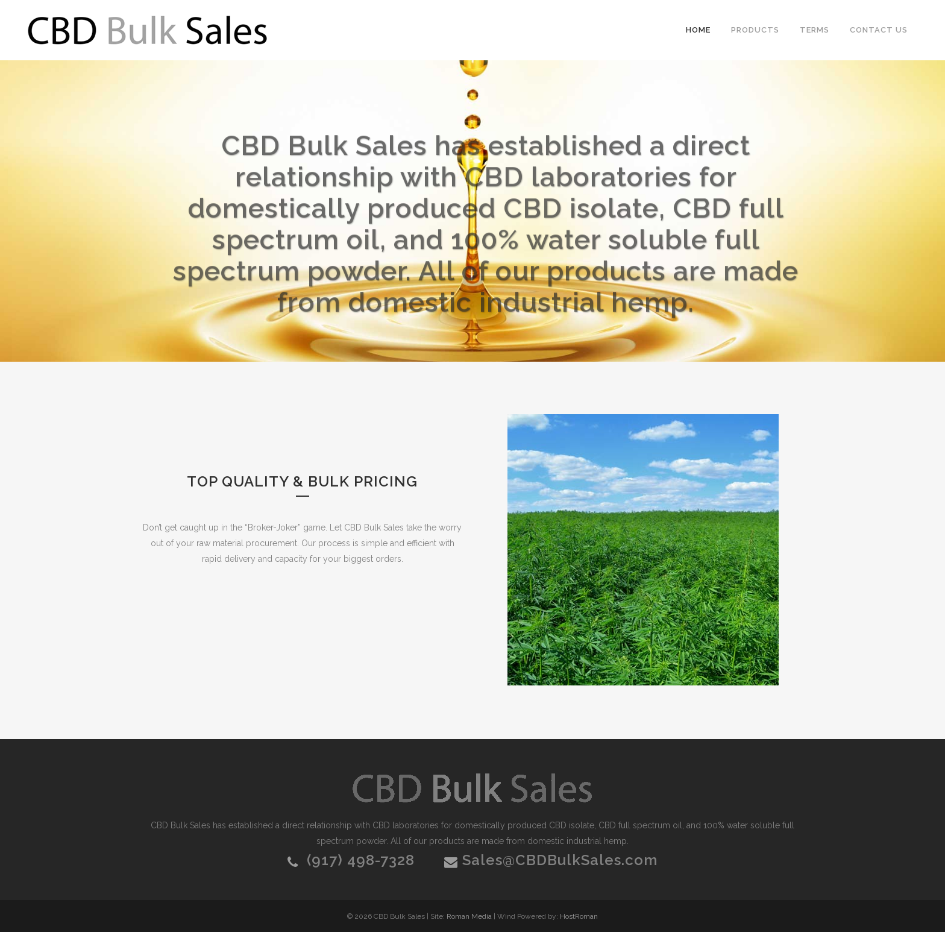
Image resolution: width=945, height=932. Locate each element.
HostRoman (579, 916)
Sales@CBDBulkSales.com (560, 860)
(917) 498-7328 (361, 860)
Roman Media (469, 916)
